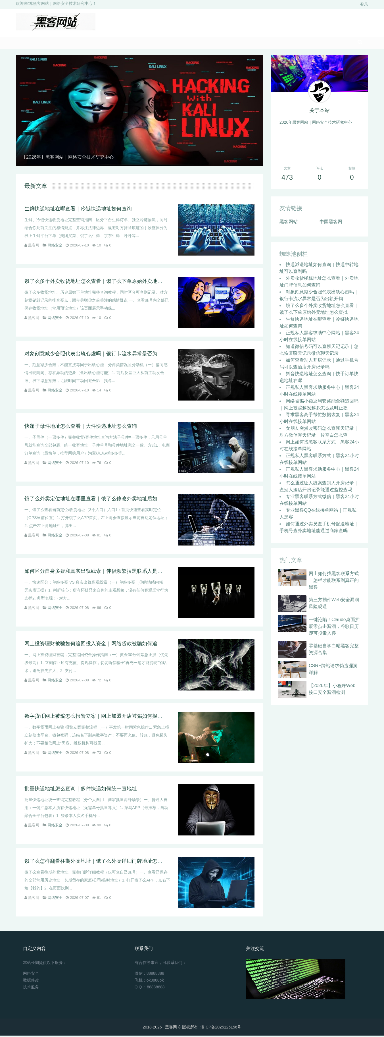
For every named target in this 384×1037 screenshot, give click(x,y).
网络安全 (55, 246)
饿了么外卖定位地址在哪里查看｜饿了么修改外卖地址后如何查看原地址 (106, 500)
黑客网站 (288, 223)
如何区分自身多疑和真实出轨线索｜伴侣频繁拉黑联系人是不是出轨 (101, 572)
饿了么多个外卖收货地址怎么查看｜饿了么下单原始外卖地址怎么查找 (103, 282)
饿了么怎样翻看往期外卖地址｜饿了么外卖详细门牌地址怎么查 (96, 862)
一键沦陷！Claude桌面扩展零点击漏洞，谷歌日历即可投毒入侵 (334, 628)
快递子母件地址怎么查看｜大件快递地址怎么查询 (80, 427)
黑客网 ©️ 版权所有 (181, 1028)
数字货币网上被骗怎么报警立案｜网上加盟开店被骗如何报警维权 (98, 717)
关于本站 (319, 112)
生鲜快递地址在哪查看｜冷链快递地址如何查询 (78, 210)
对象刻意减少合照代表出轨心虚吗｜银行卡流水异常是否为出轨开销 (101, 355)
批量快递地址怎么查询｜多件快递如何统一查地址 (80, 790)
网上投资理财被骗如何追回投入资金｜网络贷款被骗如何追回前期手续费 (106, 645)
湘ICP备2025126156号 (221, 1028)
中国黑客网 (331, 223)
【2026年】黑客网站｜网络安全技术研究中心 (73, 158)
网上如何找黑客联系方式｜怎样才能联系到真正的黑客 (334, 582)
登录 (364, 4)
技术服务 (31, 988)
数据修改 (31, 981)
